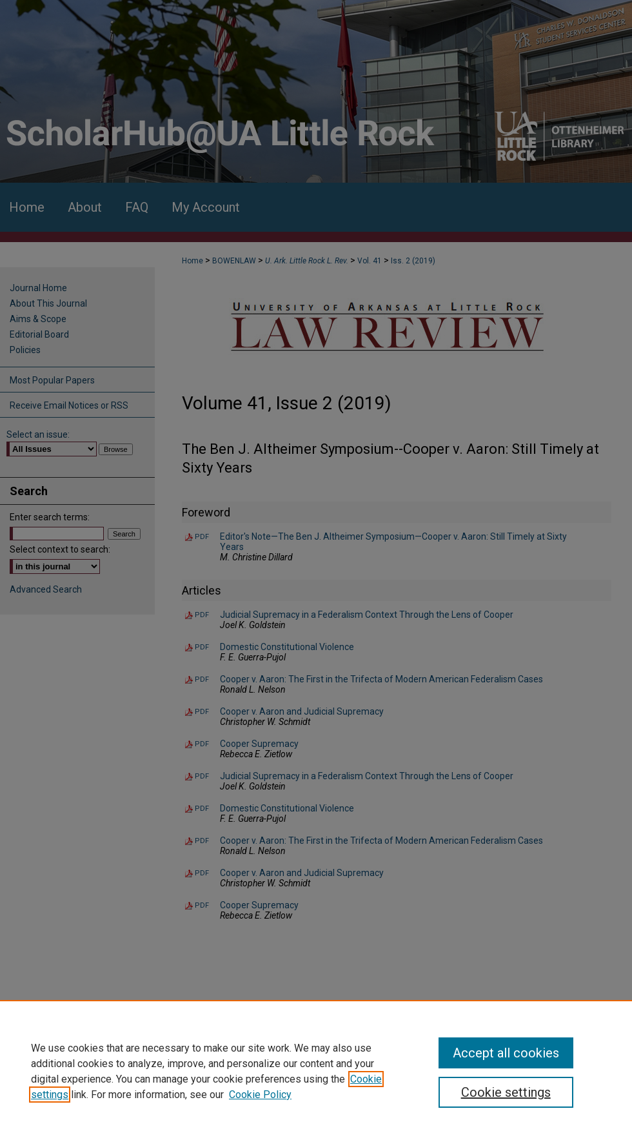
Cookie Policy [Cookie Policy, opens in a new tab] (260, 1094)
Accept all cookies (506, 1053)
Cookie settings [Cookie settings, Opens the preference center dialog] (506, 1092)
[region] (316, 1071)
